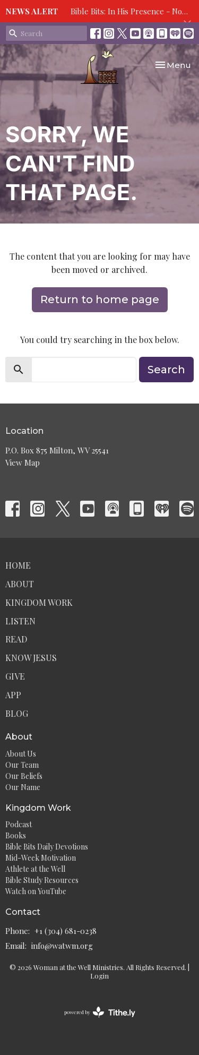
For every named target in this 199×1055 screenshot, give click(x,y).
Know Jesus (31, 657)
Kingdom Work (39, 602)
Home (18, 565)
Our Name (22, 787)
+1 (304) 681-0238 (65, 930)
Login (99, 975)
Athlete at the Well (35, 869)
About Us (20, 754)
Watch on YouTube (35, 891)
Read (16, 639)
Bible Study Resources (42, 880)
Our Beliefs (23, 776)
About (19, 583)
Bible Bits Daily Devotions (46, 847)
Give (15, 676)
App (13, 694)
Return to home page (99, 299)
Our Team (22, 765)
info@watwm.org (62, 945)
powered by (99, 1012)
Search (166, 369)
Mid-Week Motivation (40, 858)
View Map (22, 462)
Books (15, 835)
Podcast (18, 824)
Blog (16, 713)
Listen (20, 621)
